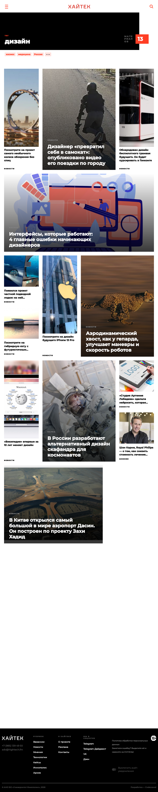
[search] (151, 6)
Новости (9, 169)
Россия (38, 54)
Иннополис (40, 767)
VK (84, 754)
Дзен (86, 759)
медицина (24, 54)
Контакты (63, 752)
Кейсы (37, 762)
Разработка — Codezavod (143, 787)
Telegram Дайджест (94, 748)
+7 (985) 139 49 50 (12, 745)
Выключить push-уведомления (128, 769)
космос (10, 54)
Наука (51, 432)
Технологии (40, 757)
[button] (6, 6)
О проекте (64, 741)
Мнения (13, 228)
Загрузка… (79, 648)
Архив (37, 772)
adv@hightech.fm (12, 749)
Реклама (63, 747)
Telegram (88, 743)
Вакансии (38, 741)
